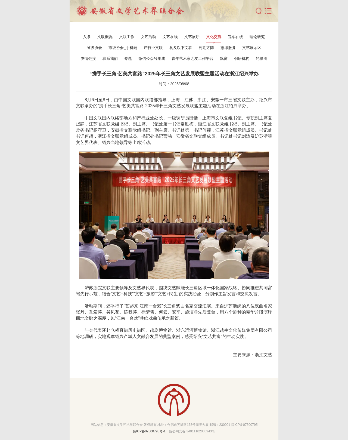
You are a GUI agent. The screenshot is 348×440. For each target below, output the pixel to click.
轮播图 (261, 58)
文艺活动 (148, 37)
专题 (128, 58)
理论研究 (257, 37)
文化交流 (213, 37)
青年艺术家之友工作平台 (192, 58)
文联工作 (126, 37)
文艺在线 (170, 37)
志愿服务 (228, 47)
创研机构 (241, 58)
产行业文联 (153, 47)
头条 (87, 37)
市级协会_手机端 (122, 47)
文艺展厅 (192, 37)
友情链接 (88, 58)
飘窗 (224, 58)
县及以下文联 (180, 47)
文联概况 (105, 37)
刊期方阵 (206, 47)
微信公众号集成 (151, 58)
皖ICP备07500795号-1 (149, 431)
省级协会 (94, 47)
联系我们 (110, 58)
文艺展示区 (251, 47)
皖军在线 (235, 37)
